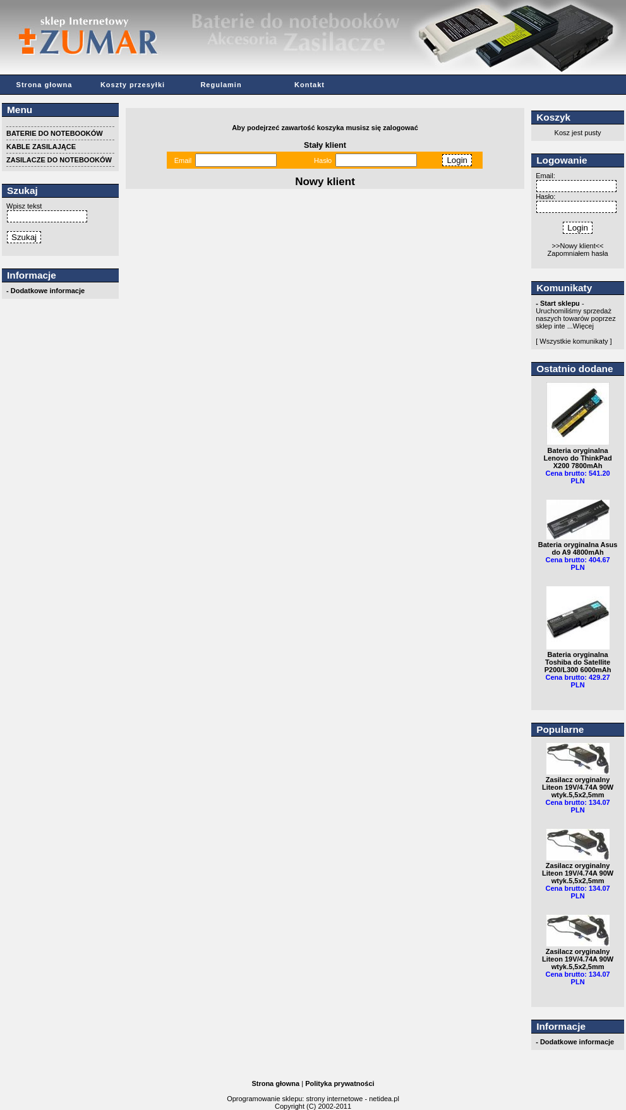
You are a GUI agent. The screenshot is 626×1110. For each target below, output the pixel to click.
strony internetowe (334, 1098)
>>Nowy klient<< (578, 246)
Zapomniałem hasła (578, 253)
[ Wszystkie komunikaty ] (573, 341)
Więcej (583, 326)
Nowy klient (325, 182)
